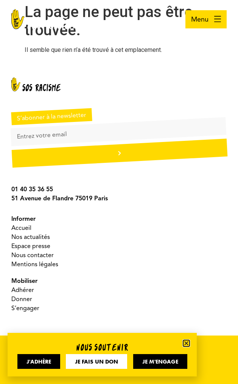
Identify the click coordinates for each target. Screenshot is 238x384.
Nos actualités (30, 237)
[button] (186, 343)
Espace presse (30, 246)
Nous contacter (32, 255)
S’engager (25, 308)
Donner (21, 299)
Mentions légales (34, 264)
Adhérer (22, 290)
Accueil (21, 228)
